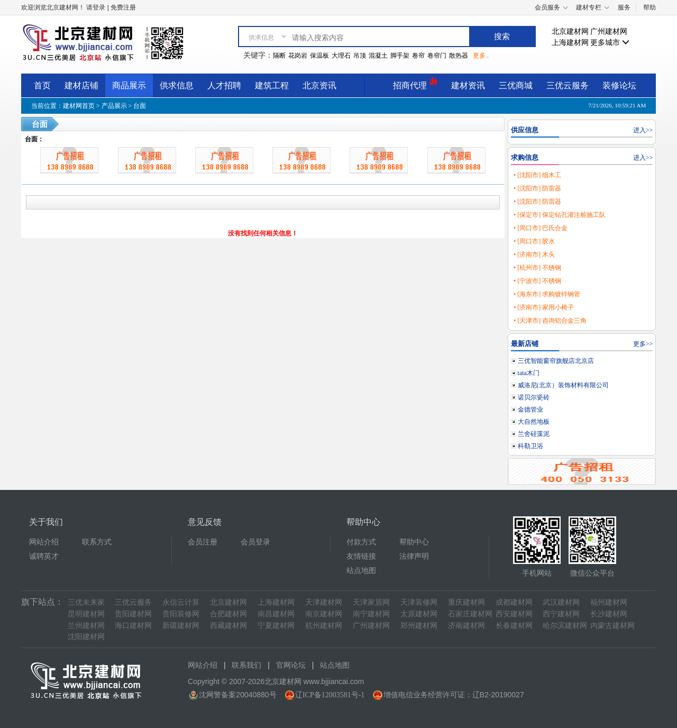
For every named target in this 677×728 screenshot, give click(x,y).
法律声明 (414, 556)
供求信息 (177, 85)
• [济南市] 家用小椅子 (544, 307)
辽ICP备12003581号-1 (329, 695)
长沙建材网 (608, 614)
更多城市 (609, 43)
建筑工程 (272, 85)
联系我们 (246, 665)
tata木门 (528, 373)
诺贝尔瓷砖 (534, 397)
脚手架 (399, 55)
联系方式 (97, 542)
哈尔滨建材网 (565, 626)
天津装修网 (418, 602)
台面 (139, 106)
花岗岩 (297, 55)
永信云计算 (180, 602)
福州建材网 (608, 602)
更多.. (481, 55)
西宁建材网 (561, 614)
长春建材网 (514, 626)
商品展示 (129, 85)
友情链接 (361, 556)
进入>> (643, 130)
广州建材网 (608, 31)
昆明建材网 (86, 614)
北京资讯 (319, 85)
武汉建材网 (561, 602)
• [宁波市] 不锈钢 (537, 281)
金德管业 (530, 409)
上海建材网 (570, 43)
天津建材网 (323, 602)
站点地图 (361, 571)
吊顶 (359, 55)
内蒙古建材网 (612, 626)
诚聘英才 (44, 556)
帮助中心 (414, 542)
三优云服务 (567, 85)
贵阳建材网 (133, 614)
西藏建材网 (228, 626)
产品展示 (114, 106)
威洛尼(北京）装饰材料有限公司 (563, 385)
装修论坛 (619, 85)
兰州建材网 (86, 626)
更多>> (643, 344)
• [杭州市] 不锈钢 (537, 267)
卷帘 (418, 55)
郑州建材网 (418, 626)
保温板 (319, 55)
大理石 (341, 55)
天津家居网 (371, 602)
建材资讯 (468, 85)
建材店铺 (81, 85)
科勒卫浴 (530, 446)
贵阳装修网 (180, 614)
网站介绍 (44, 542)
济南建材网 (466, 626)
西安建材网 (514, 614)
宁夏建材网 (276, 626)
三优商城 (516, 85)
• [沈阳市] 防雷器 (537, 188)
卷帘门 (436, 55)
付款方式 (361, 542)
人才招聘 (224, 85)
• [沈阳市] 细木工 (537, 175)
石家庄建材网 (470, 614)
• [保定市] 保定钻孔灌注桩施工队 (560, 215)
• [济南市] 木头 (534, 254)
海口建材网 (133, 626)
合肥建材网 (228, 614)
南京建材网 (323, 614)
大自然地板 (534, 421)
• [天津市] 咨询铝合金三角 (550, 320)
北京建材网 (570, 31)
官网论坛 (291, 665)
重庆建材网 (466, 602)
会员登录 (255, 542)
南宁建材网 (371, 614)
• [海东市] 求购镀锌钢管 (547, 294)
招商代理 (415, 84)
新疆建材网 (180, 626)
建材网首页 (79, 106)
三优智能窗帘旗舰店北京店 (556, 361)
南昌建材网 (276, 614)
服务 (624, 7)
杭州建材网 (323, 626)
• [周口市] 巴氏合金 (541, 228)
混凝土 (378, 55)
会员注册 (202, 542)
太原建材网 (418, 614)
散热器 (458, 55)
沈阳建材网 (86, 637)
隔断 (279, 55)
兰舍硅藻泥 (534, 434)
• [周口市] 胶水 (534, 241)
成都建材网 (514, 602)
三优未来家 (86, 602)
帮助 (649, 7)
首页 (42, 85)
